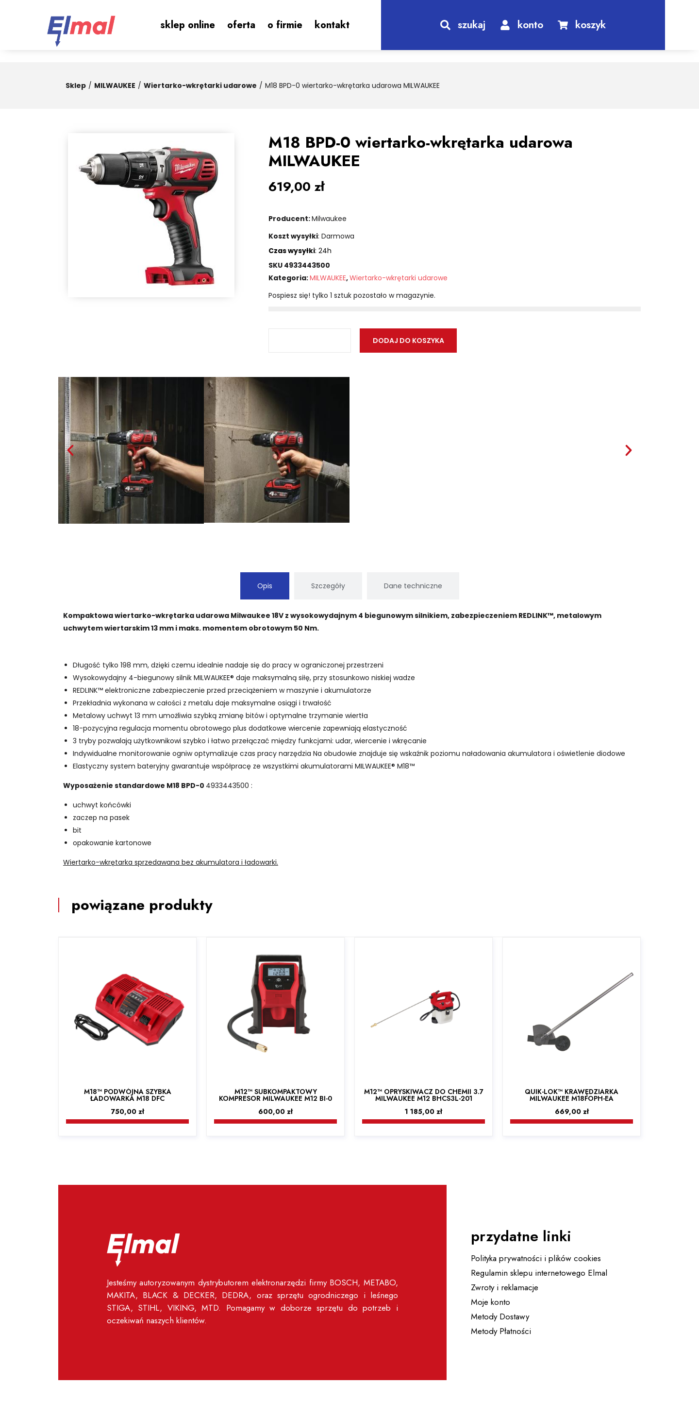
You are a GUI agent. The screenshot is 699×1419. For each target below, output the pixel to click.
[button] (70, 450)
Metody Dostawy (500, 1316)
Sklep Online (187, 25)
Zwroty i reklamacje (504, 1287)
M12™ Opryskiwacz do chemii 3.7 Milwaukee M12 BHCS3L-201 (423, 1095)
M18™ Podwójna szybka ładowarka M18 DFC (127, 1095)
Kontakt (332, 25)
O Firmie (284, 25)
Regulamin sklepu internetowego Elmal (539, 1273)
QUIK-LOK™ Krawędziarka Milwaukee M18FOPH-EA (571, 1095)
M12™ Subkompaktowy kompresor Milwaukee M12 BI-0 (275, 1095)
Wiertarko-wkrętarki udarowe (200, 85)
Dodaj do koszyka (408, 340)
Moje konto (490, 1302)
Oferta (241, 25)
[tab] (264, 585)
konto (530, 24)
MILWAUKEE (114, 85)
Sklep (76, 85)
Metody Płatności (501, 1331)
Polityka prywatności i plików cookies (536, 1258)
